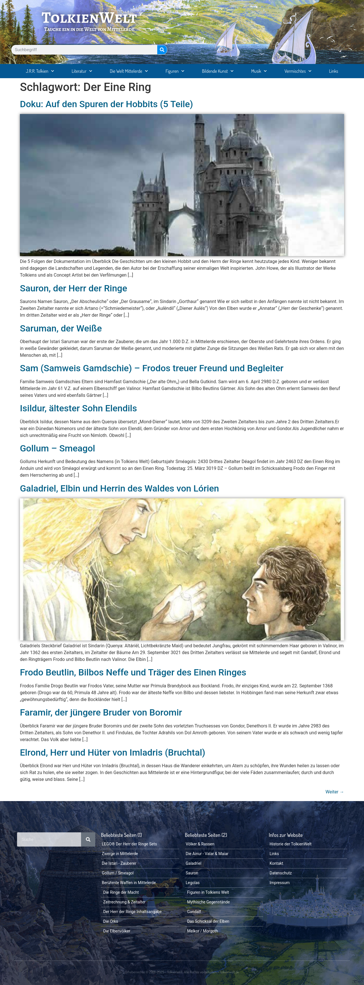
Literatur (82, 71)
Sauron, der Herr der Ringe (73, 288)
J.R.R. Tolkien (40, 71)
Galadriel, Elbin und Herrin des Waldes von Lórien (119, 488)
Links (333, 71)
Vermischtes (297, 71)
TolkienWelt (89, 17)
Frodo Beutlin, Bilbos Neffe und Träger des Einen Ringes (133, 672)
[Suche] (162, 49)
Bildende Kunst (217, 71)
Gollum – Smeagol (57, 448)
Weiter (335, 792)
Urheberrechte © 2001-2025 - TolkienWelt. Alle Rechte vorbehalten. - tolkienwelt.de (182, 972)
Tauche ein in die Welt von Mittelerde (89, 29)
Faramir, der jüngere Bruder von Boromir (101, 712)
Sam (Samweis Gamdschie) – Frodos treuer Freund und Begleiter (152, 368)
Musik (259, 71)
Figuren (175, 71)
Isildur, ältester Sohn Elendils (78, 408)
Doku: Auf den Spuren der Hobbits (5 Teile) (106, 104)
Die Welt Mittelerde (129, 71)
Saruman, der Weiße (61, 328)
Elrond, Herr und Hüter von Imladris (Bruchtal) (112, 752)
